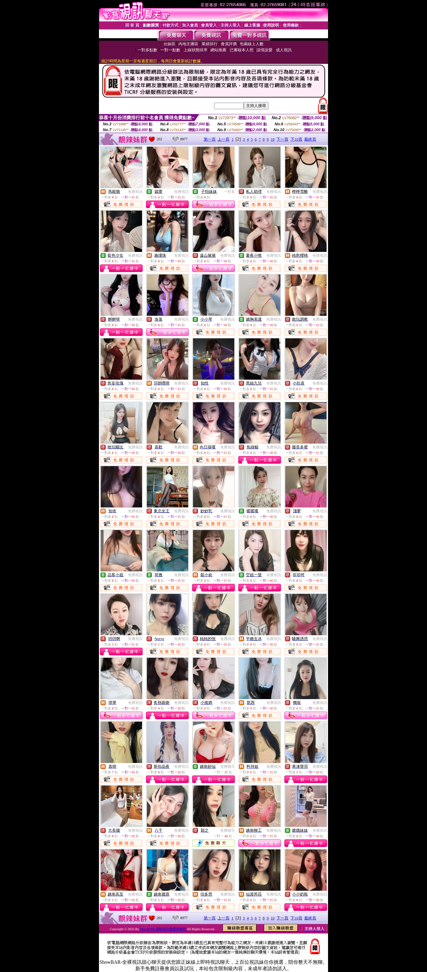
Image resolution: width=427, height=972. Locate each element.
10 (273, 139)
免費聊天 (227, 766)
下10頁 (296, 139)
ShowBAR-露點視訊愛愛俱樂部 (163, 929)
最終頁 (310, 139)
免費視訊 (135, 192)
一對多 (229, 192)
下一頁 (282, 139)
